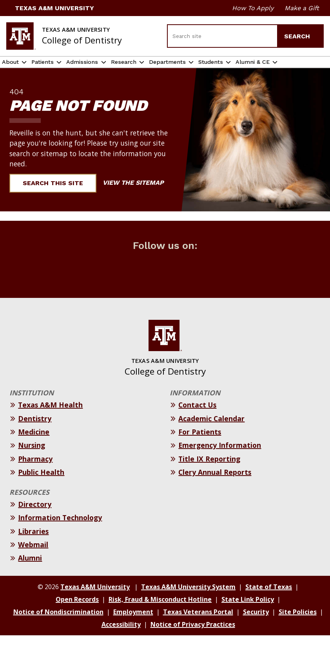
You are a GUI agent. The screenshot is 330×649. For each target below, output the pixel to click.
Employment (133, 625)
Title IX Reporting (209, 472)
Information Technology (60, 531)
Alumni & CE (305, 68)
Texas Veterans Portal (198, 625)
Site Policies (298, 625)
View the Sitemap (137, 196)
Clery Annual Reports (214, 485)
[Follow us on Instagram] (165, 281)
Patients (55, 69)
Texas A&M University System (188, 600)
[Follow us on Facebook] (121, 281)
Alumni (30, 571)
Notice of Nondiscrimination (58, 625)
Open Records (77, 613)
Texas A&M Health (50, 418)
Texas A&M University (50, 8)
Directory (34, 518)
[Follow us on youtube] (209, 281)
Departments (208, 69)
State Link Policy (247, 613)
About (14, 69)
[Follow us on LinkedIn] (187, 281)
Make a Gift (302, 8)
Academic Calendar (211, 432)
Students (262, 69)
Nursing (31, 459)
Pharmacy (35, 472)
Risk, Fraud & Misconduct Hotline (160, 613)
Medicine (33, 445)
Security (256, 625)
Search (300, 36)
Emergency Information (219, 459)
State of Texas (268, 600)
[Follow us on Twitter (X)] (143, 281)
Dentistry (34, 432)
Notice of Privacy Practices (192, 638)
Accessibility (121, 638)
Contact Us (197, 418)
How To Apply (253, 8)
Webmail (33, 558)
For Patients (199, 445)
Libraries (33, 545)
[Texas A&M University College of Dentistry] (64, 36)
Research (154, 69)
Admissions (104, 69)
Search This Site (57, 196)
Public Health (41, 485)
